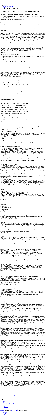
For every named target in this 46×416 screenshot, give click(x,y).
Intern (4, 414)
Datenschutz (5, 412)
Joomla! (2, 410)
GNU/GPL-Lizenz (14, 410)
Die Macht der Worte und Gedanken (10, 403)
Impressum (5, 413)
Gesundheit (5, 402)
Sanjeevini (5, 404)
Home (4, 401)
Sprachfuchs (5, 407)
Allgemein (5, 405)
